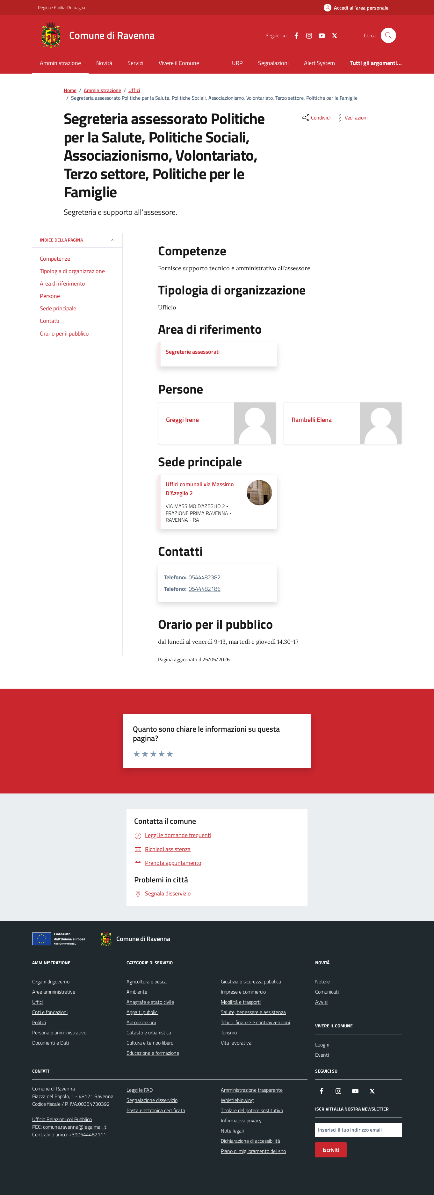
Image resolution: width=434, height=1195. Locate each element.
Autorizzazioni (141, 1022)
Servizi (135, 63)
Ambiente (137, 992)
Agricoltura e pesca (147, 981)
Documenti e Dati (50, 1043)
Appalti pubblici (142, 1012)
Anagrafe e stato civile (150, 1002)
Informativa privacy (241, 1120)
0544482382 (205, 577)
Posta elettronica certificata (156, 1110)
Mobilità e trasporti (241, 1002)
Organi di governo (50, 981)
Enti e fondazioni (50, 1012)
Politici (39, 1022)
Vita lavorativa (236, 1043)
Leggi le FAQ (140, 1090)
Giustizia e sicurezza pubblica (251, 981)
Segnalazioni (273, 63)
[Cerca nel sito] (388, 35)
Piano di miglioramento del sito (253, 1151)
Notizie (322, 981)
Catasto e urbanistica (149, 1032)
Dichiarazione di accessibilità (250, 1141)
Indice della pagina (77, 239)
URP (237, 63)
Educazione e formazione (153, 1053)
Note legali (232, 1130)
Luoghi (322, 1044)
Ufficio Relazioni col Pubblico (62, 1119)
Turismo (229, 1032)
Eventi (322, 1055)
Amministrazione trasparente (252, 1090)
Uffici (37, 1002)
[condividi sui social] (316, 117)
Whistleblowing (237, 1100)
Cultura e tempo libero (150, 1043)
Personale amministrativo (59, 1032)
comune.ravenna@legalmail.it (74, 1127)
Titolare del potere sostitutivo (252, 1110)
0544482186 (205, 588)
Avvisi (321, 1002)
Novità (104, 63)
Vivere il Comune (179, 63)
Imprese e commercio (243, 992)
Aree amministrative (53, 992)
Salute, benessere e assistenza (253, 1012)
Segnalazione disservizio (152, 1100)
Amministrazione (60, 63)
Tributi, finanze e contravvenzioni (255, 1022)
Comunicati (327, 992)
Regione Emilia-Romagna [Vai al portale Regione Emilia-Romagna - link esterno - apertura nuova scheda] (61, 7)
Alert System (319, 63)
